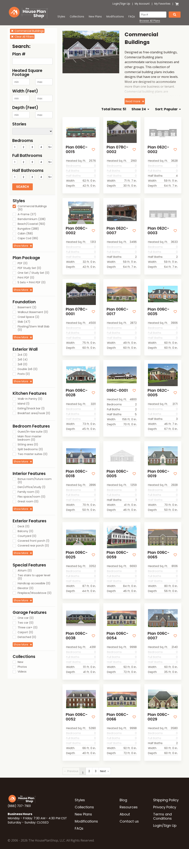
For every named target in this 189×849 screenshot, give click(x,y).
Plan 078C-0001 (76, 309)
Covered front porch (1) (33, 541)
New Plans (95, 16)
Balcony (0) (25, 531)
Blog (123, 792)
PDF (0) (23, 263)
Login (116, 3)
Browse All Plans (150, 21)
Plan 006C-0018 (76, 469)
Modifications (115, 16)
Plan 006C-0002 (76, 229)
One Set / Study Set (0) (33, 273)
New (20, 662)
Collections (77, 16)
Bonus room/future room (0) (35, 480)
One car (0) (26, 618)
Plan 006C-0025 (76, 550)
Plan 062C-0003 (158, 229)
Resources (129, 799)
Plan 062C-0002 (158, 149)
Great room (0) (28, 501)
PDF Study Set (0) (29, 268)
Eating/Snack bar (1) (31, 408)
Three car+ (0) (28, 627)
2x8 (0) (22, 364)
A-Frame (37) (27, 214)
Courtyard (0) (27, 536)
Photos (22, 667)
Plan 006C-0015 (76, 149)
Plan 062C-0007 (117, 229)
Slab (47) (24, 322)
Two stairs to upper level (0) (34, 577)
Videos (22, 671)
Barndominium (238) (32, 219)
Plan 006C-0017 (117, 309)
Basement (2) (27, 307)
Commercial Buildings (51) (32, 208)
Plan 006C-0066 (117, 710)
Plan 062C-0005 (158, 389)
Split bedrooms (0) (30, 449)
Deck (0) (24, 526)
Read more (133, 101)
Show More (21, 246)
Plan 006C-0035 (158, 309)
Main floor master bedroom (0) (29, 438)
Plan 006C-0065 (158, 550)
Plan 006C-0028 (76, 389)
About (125, 806)
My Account (142, 3)
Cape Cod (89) (28, 238)
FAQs (131, 16)
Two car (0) (26, 623)
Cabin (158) (25, 233)
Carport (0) (25, 632)
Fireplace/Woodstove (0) (35, 593)
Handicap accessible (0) (34, 583)
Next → (104, 764)
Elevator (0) (26, 588)
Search (22, 187)
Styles (61, 16)
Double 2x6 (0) (28, 369)
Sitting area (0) (28, 444)
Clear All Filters (22, 37)
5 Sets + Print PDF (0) (32, 282)
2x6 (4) (23, 359)
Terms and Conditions (162, 808)
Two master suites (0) (33, 454)
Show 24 (140, 109)
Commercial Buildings (27, 31)
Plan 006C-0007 (158, 630)
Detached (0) (27, 637)
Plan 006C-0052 (76, 710)
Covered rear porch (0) (33, 545)
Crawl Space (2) (28, 317)
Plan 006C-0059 (117, 550)
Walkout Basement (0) (33, 312)
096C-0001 (116, 387)
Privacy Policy (164, 799)
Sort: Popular (168, 109)
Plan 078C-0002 (117, 149)
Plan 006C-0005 (117, 469)
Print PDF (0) (26, 277)
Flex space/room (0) (31, 497)
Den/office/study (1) (31, 487)
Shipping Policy (166, 792)
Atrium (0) (25, 570)
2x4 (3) (22, 355)
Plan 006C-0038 (76, 630)
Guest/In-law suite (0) (33, 432)
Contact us (129, 813)
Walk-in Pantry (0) (30, 399)
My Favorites (162, 3)
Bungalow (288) (28, 229)
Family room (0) (28, 492)
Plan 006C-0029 (158, 710)
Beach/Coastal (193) (31, 224)
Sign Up (125, 3)
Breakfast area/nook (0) (34, 413)
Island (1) (24, 404)
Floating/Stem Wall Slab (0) (33, 328)
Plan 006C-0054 (117, 630)
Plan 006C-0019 (158, 469)
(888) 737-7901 (19, 798)
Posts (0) (24, 374)
